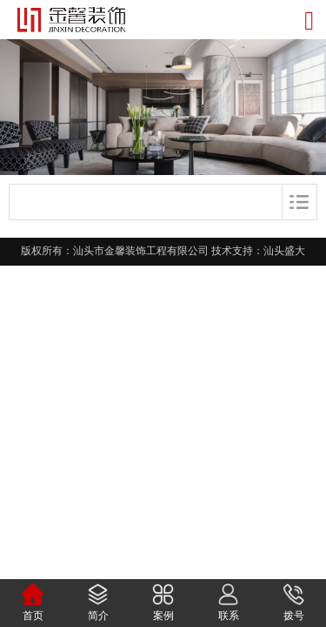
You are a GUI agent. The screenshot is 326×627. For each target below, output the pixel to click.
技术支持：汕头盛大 (258, 251)
